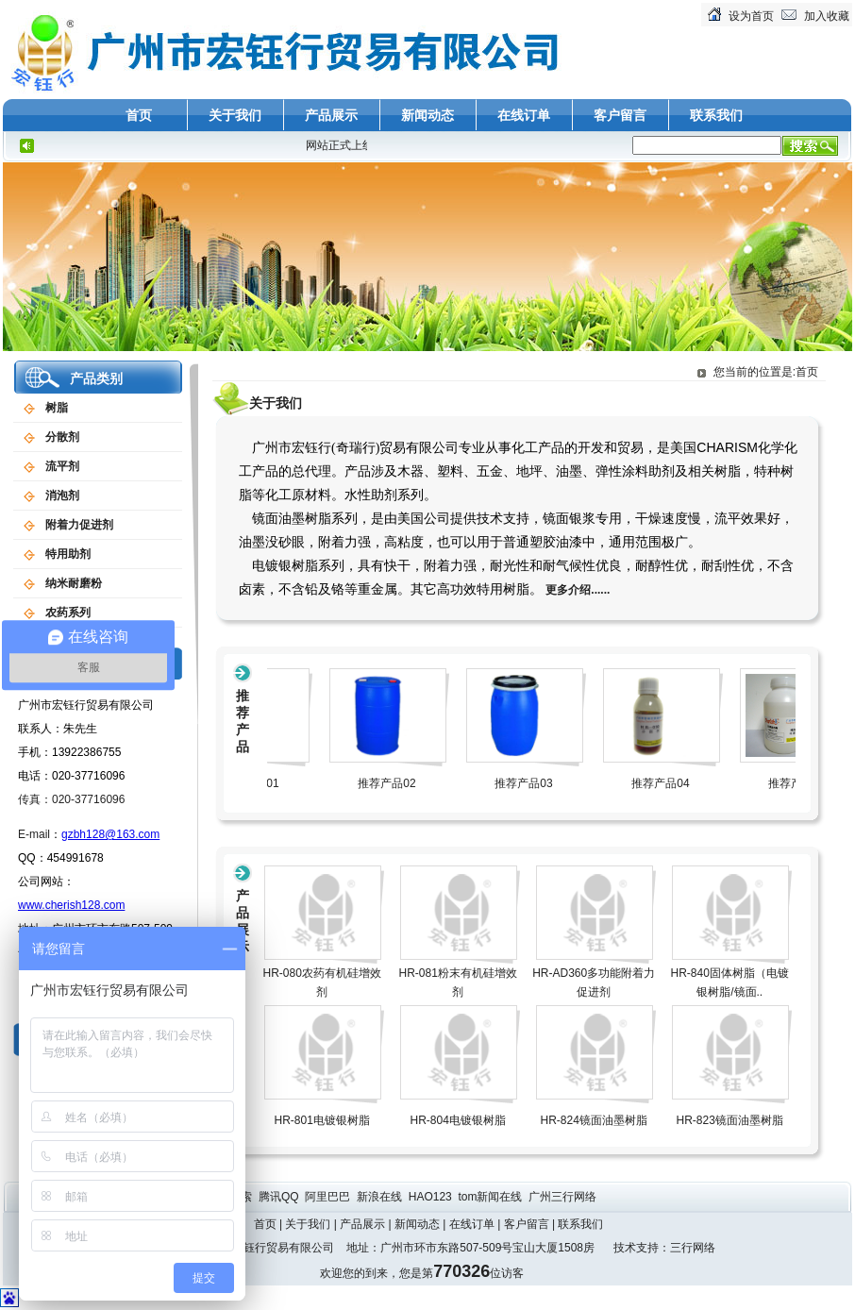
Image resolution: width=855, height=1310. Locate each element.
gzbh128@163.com (110, 834)
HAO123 (432, 1196)
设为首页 (751, 16)
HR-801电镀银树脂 (322, 1120)
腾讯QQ (280, 1196)
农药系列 (68, 612)
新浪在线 (381, 1196)
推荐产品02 (401, 783)
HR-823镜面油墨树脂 (730, 1120)
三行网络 (692, 1247)
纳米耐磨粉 (73, 583)
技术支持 (636, 1247)
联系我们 (716, 115)
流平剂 (62, 466)
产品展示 (331, 115)
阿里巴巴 (329, 1196)
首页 (139, 115)
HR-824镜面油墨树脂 (594, 1120)
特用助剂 (68, 554)
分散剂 (62, 437)
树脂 (56, 407)
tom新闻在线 (491, 1196)
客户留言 (620, 115)
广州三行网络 (563, 1196)
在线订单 (523, 115)
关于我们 (235, 115)
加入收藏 (826, 16)
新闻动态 (427, 115)
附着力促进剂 (79, 524)
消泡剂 (62, 495)
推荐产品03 (538, 783)
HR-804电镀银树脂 (458, 1120)
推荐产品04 (675, 783)
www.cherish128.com (71, 905)
